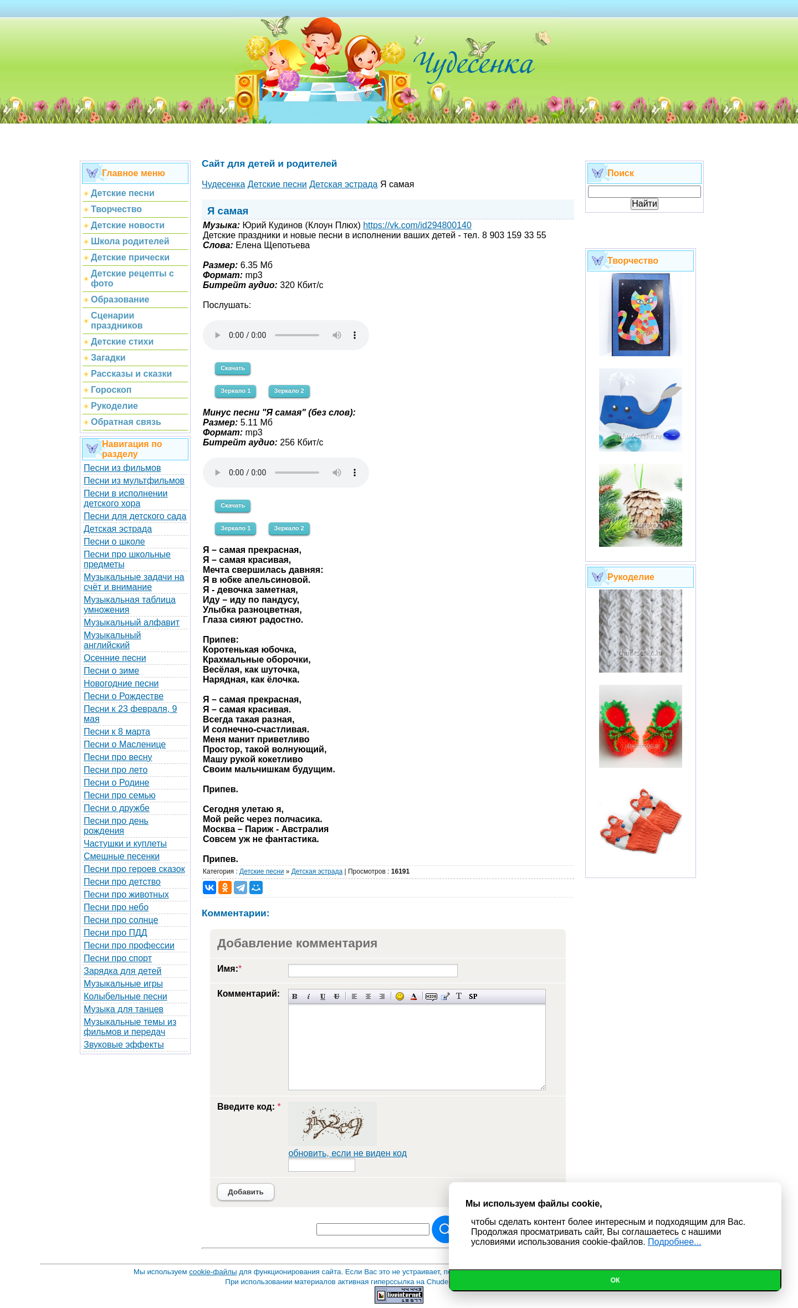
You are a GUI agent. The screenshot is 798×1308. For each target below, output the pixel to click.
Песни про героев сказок (134, 869)
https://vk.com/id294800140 (417, 225)
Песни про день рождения (116, 825)
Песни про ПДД (115, 932)
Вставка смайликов (399, 996)
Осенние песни (115, 658)
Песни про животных (126, 894)
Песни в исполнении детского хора (126, 498)
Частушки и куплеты (125, 843)
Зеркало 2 (289, 390)
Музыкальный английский (112, 640)
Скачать (233, 368)
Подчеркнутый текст (322, 996)
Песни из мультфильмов (134, 480)
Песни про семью (120, 795)
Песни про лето (115, 769)
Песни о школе (114, 541)
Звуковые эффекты (124, 1044)
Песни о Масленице (125, 744)
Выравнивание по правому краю (382, 996)
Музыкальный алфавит (132, 622)
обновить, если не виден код (347, 1153)
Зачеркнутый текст (336, 996)
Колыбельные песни (125, 996)
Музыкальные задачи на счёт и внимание (134, 582)
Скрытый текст (431, 996)
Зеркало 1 (235, 390)
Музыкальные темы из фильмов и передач (130, 1027)
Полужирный (295, 996)
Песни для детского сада (135, 516)
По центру (368, 996)
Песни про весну (118, 757)
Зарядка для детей (122, 971)
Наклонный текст (309, 996)
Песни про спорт (118, 958)
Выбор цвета (413, 996)
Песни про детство (122, 881)
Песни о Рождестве (123, 696)
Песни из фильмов (122, 468)
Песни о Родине (116, 782)
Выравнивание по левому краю (354, 996)
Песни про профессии (129, 945)
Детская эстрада (118, 529)
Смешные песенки (122, 856)
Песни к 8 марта (117, 731)
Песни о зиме (111, 670)
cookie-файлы (213, 1272)
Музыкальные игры (123, 983)
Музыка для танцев (123, 1009)
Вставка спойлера (473, 996)
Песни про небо (116, 907)
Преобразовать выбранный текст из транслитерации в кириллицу (459, 996)
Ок (615, 1280)
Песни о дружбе (117, 808)
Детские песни (261, 871)
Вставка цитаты (445, 996)
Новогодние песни (121, 683)
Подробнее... (674, 1242)
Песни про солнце (121, 920)
